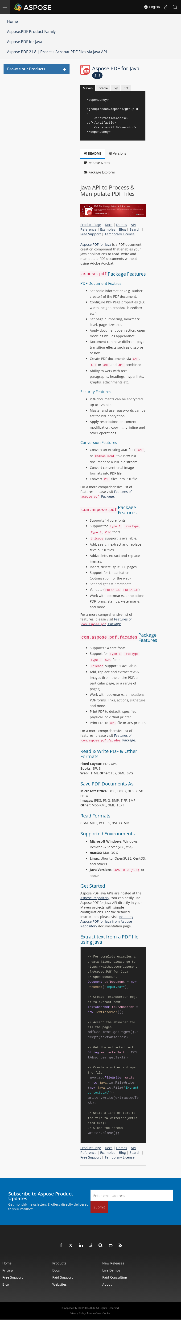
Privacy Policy (78, 1313)
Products (59, 1263)
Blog (122, 229)
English (152, 7)
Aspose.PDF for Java (24, 41)
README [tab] (93, 153)
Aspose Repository (94, 898)
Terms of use (94, 1313)
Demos (121, 224)
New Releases (113, 1263)
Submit (99, 1207)
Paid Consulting (114, 1277)
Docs (108, 224)
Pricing (7, 1270)
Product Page (90, 224)
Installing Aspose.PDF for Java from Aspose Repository (106, 921)
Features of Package (106, 494)
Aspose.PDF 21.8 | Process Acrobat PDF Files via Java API (57, 51)
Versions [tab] (117, 153)
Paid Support (62, 1277)
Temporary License (120, 234)
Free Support (90, 234)
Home (12, 21)
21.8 (97, 75)
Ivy (116, 88)
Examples (107, 229)
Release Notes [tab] (97, 163)
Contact (107, 1313)
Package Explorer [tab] (99, 172)
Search (135, 229)
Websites (59, 1284)
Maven (88, 88)
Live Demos (111, 1270)
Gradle (103, 88)
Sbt (126, 88)
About (107, 1284)
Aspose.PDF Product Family (31, 31)
